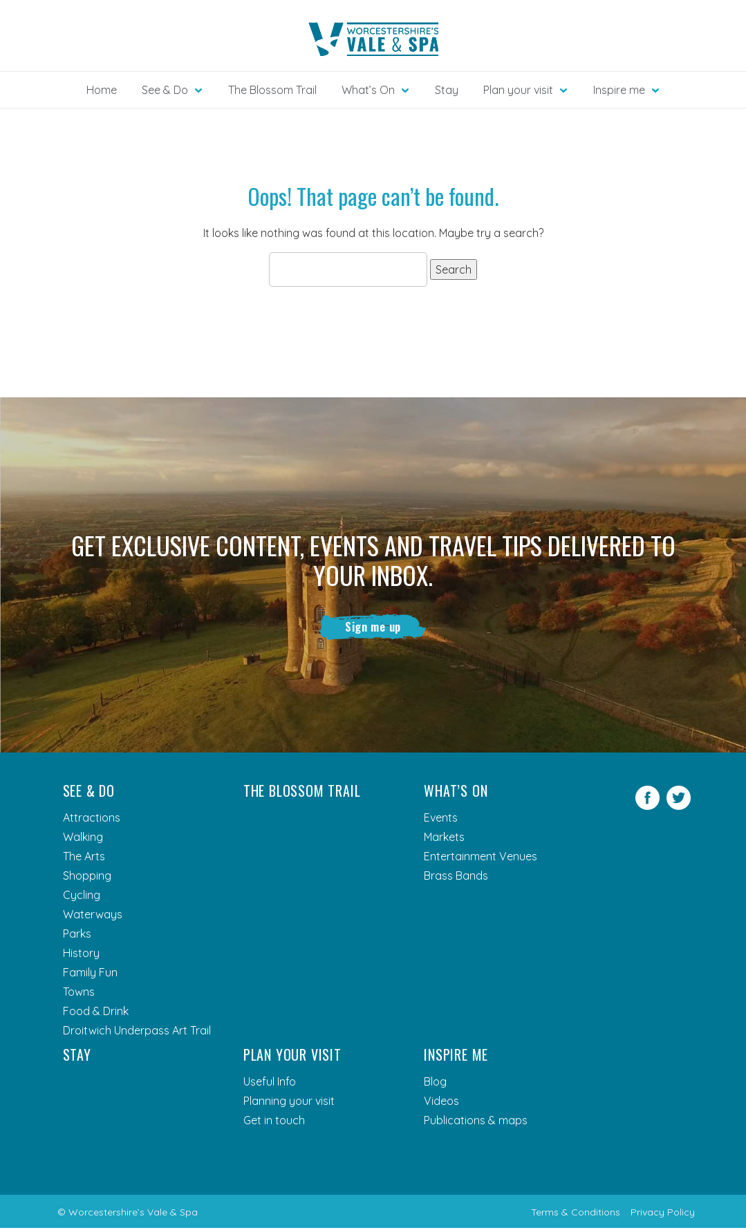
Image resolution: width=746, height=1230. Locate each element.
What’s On (455, 792)
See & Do (89, 792)
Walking (83, 839)
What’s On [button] (368, 90)
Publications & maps (476, 1122)
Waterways (92, 916)
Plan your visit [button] (518, 90)
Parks (77, 936)
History (81, 955)
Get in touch (274, 1122)
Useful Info (269, 1083)
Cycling (81, 897)
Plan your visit (292, 1056)
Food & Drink (96, 1013)
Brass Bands (456, 877)
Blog (435, 1083)
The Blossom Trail (272, 90)
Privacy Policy (663, 1214)
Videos (441, 1103)
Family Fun (90, 974)
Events (441, 819)
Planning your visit (289, 1103)
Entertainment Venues (480, 858)
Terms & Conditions (575, 1214)
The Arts (84, 858)
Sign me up (373, 627)
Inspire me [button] (619, 90)
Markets (444, 839)
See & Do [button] (165, 90)
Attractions (91, 819)
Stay (446, 90)
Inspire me (456, 1056)
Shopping (87, 877)
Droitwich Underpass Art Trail (137, 1032)
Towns (79, 994)
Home (101, 90)
